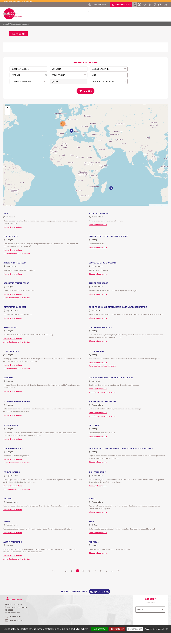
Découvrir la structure (12, 225)
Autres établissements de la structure (16, 252)
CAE (56, 81)
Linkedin (150, 4)
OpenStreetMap (158, 203)
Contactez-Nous (101, 590)
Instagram (159, 4)
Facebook (155, 4)
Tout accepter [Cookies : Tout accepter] (99, 629)
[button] (111, 187)
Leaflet (152, 203)
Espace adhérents (123, 4)
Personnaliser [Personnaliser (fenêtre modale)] (135, 629)
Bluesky (139, 4)
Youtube (165, 4)
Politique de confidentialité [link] (156, 628)
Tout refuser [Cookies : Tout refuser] (117, 629)
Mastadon (144, 4)
